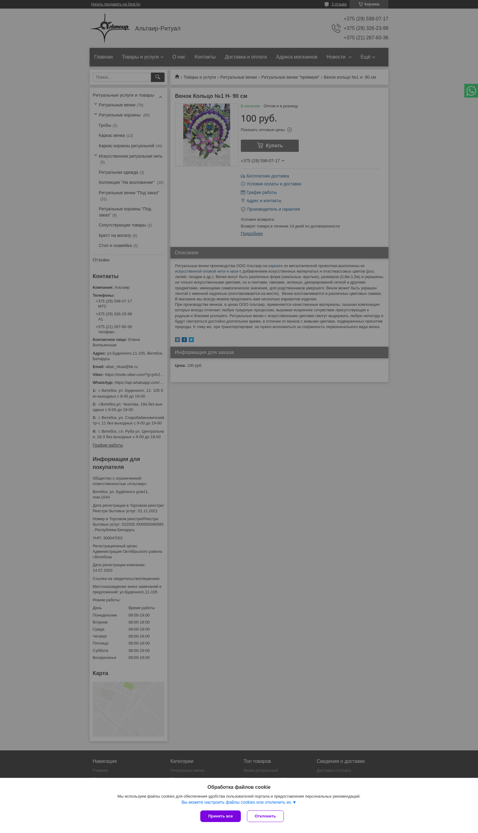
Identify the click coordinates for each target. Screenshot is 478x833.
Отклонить (265, 816)
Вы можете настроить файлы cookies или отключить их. (236, 802)
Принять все (220, 816)
